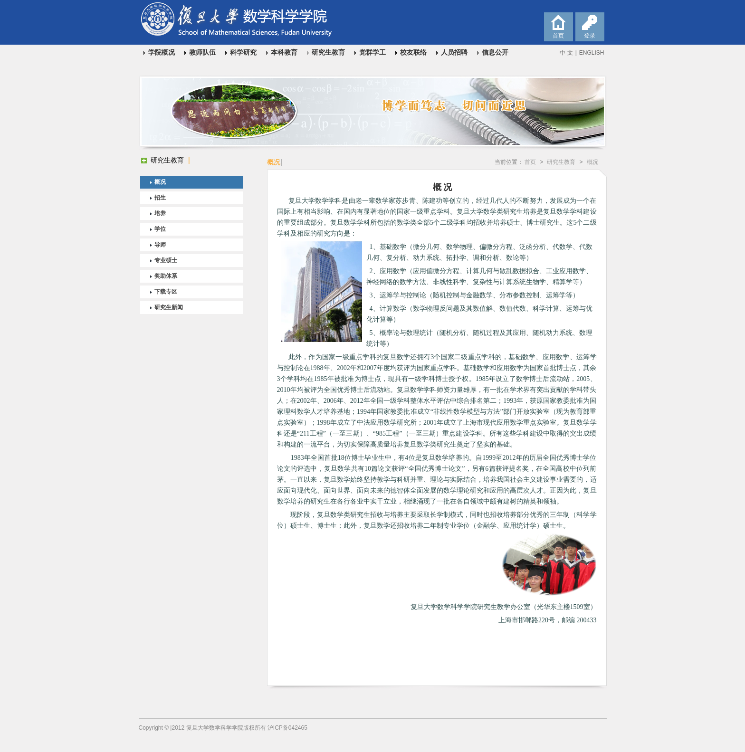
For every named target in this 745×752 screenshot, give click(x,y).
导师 (160, 244)
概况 (160, 182)
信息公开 (495, 52)
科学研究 (243, 52)
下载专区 (165, 291)
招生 (160, 197)
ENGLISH (591, 52)
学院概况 (161, 52)
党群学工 (372, 52)
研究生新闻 (168, 307)
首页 (530, 162)
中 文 (566, 52)
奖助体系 (165, 276)
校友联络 (413, 52)
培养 (160, 213)
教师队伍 (202, 52)
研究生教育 (328, 52)
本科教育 (284, 52)
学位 (160, 229)
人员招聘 (454, 52)
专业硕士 (165, 260)
